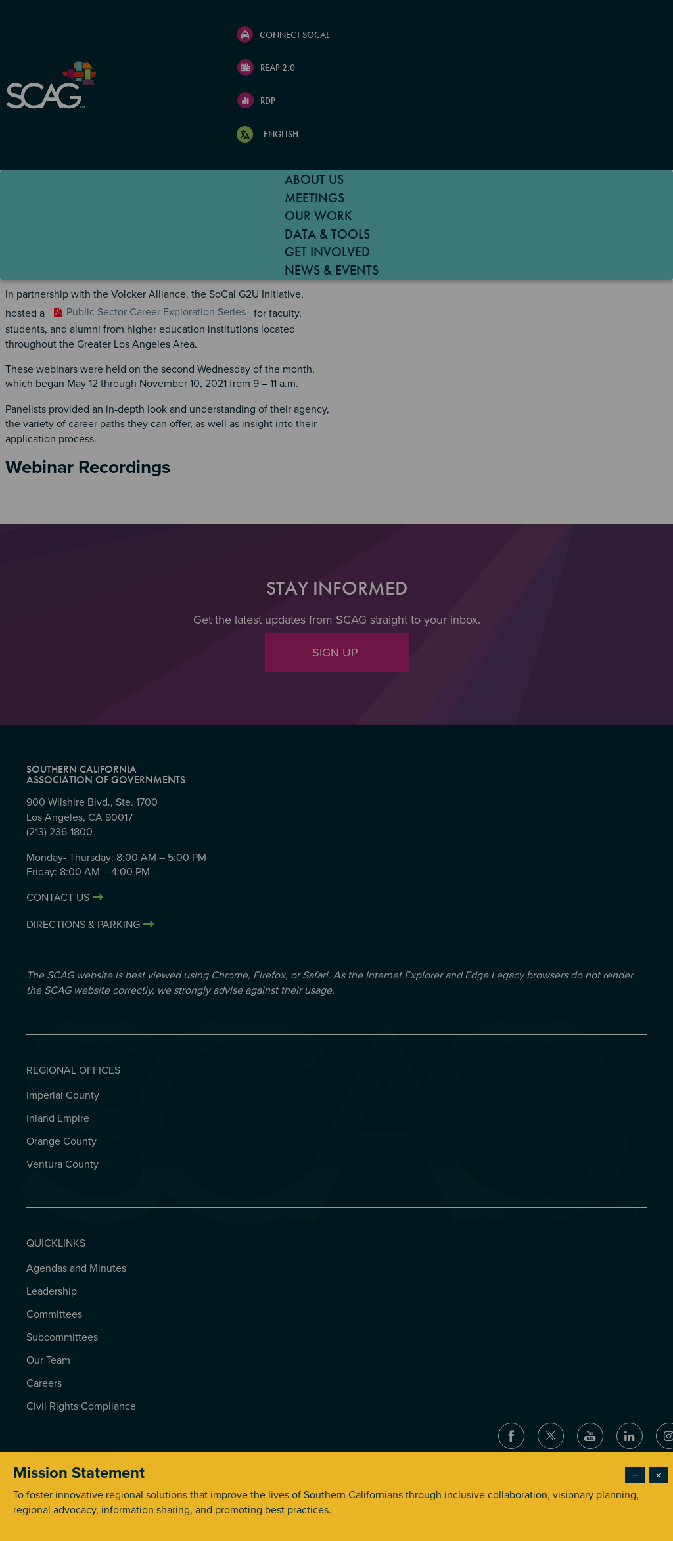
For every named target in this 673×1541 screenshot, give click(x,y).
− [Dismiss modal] (635, 1475)
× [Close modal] (658, 1475)
